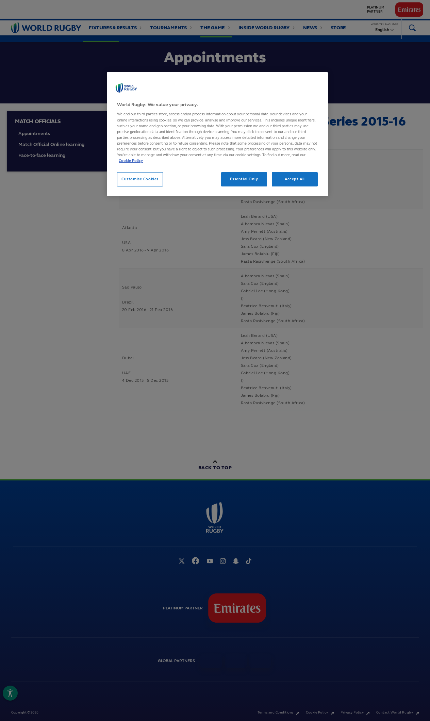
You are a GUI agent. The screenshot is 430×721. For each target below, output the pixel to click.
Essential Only (244, 179)
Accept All (295, 179)
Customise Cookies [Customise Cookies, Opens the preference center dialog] (140, 179)
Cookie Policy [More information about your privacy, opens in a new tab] (131, 160)
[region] (217, 134)
